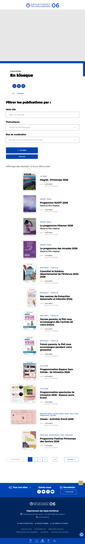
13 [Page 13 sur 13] (55, 460)
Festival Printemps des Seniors (56, 436)
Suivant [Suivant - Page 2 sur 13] (71, 460)
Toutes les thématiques (19, 128)
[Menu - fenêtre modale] (31, 541)
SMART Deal (46, 200)
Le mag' (44, 177)
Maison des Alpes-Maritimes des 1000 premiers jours (59, 416)
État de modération (16, 135)
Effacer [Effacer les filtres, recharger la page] (22, 158)
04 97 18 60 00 (44, 517)
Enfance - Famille (49, 269)
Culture (44, 367)
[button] (81, 534)
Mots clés (11, 110)
